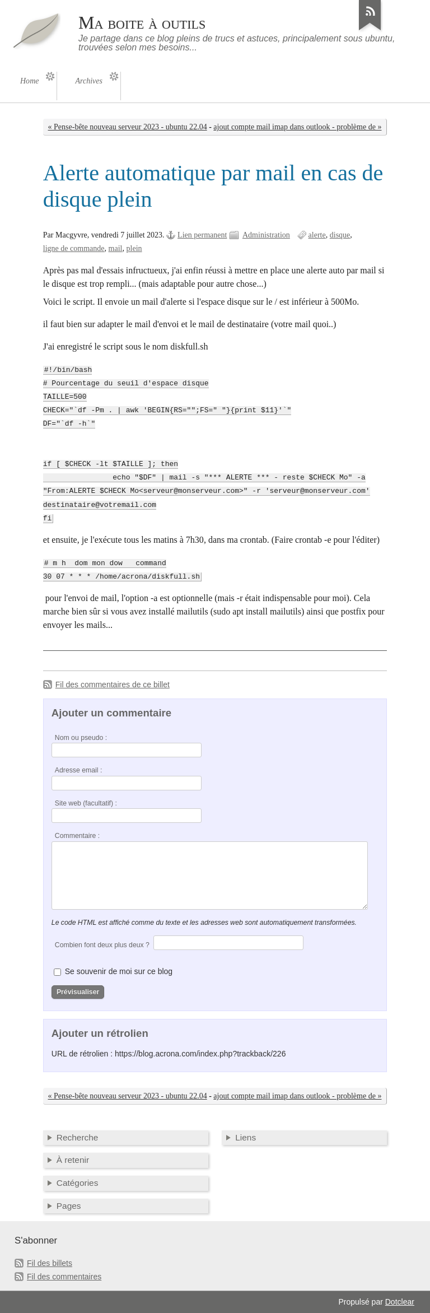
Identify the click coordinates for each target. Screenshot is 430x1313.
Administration (266, 235)
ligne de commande (74, 248)
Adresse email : (78, 770)
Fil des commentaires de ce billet (112, 684)
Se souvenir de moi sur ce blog (118, 971)
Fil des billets (49, 1263)
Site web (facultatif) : (86, 803)
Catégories (78, 1183)
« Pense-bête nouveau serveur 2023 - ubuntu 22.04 (127, 127)
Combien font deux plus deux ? (102, 945)
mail (116, 248)
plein (134, 248)
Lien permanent (202, 235)
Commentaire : (77, 836)
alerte (317, 235)
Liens (245, 1137)
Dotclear (399, 1301)
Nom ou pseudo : (81, 738)
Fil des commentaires (64, 1276)
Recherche (78, 1137)
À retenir (73, 1160)
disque (340, 235)
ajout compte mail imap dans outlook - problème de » (297, 127)
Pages (69, 1205)
